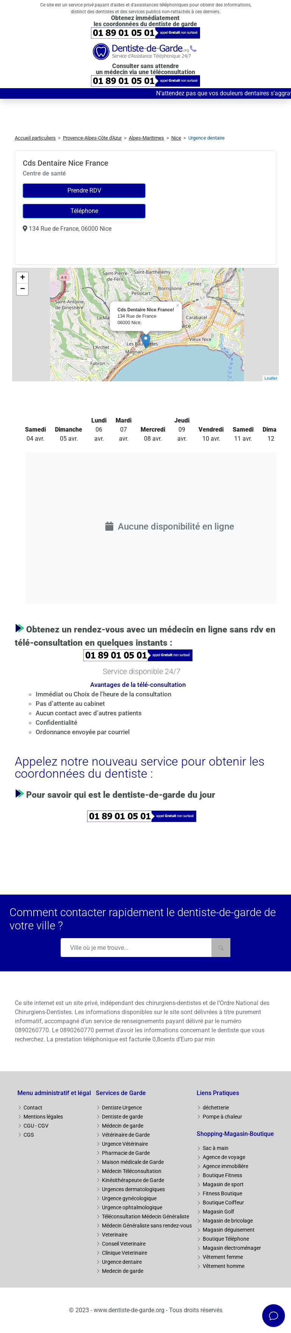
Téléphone (84, 210)
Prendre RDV (84, 190)
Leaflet (270, 378)
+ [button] (22, 278)
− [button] (22, 289)
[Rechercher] (220, 947)
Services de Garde (121, 1093)
